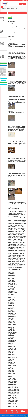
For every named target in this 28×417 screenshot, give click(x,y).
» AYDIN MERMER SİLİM (4, 65)
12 (3, 73)
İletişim (26, 0)
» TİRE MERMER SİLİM (3, 50)
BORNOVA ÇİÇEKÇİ (7, 415)
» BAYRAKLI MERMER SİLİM (4, 16)
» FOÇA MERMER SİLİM (4, 31)
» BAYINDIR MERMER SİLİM (4, 21)
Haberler (6, 411)
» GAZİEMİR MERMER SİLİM (4, 32)
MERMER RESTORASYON (4, 8)
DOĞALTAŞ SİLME (20, 8)
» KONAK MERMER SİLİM (4, 17)
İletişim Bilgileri (17, 411)
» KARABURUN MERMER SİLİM (4, 37)
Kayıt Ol (26, 411)
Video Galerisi (12, 412)
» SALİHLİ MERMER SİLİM (4, 55)
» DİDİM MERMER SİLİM (4, 64)
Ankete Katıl (5, 83)
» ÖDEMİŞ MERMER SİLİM (4, 46)
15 (5, 73)
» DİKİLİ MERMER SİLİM (4, 30)
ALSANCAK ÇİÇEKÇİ (22, 415)
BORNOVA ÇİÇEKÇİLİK (19, 415)
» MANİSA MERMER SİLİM (4, 53)
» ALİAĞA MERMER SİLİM (4, 18)
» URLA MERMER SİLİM (4, 52)
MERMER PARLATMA (16, 8)
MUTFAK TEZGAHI (8, 8)
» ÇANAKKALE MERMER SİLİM (4, 60)
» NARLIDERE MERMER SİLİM (4, 45)
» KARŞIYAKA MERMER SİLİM (4, 38)
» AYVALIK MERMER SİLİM (4, 59)
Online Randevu (23, 0)
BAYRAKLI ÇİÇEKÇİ (15, 415)
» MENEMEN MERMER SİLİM (4, 44)
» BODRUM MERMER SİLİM (4, 28)
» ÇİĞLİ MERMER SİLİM (4, 29)
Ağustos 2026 (5, 70)
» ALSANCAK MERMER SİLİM (4, 19)
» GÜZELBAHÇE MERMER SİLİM (4, 33)
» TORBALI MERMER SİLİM (4, 51)
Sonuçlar (5, 84)
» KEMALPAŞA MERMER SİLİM (4, 39)
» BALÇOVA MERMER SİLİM (4, 20)
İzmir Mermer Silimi (4, 415)
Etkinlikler (6, 412)
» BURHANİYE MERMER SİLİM (4, 58)
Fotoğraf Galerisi (12, 411)
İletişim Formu (17, 412)
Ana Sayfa (20, 0)
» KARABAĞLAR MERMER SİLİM (4, 35)
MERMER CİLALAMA (12, 8)
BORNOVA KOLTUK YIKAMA (12, 415)
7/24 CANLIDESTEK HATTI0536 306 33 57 (22, 4)
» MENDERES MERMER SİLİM (4, 43)
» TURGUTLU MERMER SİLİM (4, 54)
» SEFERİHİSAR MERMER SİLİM (4, 47)
